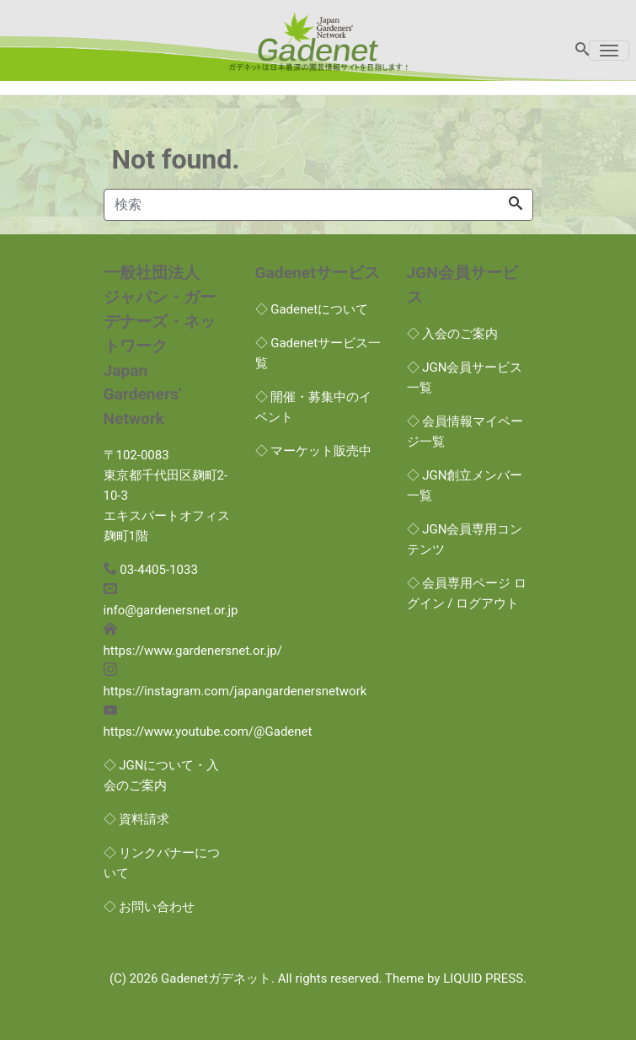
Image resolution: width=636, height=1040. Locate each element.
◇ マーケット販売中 (313, 450)
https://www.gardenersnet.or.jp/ (193, 650)
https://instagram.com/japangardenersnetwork (235, 691)
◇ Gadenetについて (312, 309)
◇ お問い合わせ (149, 906)
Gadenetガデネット (216, 978)
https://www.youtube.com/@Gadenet (208, 731)
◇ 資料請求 (137, 819)
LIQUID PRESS (483, 978)
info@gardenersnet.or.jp (171, 610)
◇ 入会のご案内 (453, 333)
